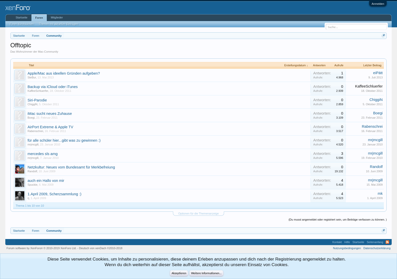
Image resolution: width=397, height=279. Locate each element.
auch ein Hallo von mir (46, 181)
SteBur (32, 77)
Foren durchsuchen (22, 24)
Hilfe (347, 242)
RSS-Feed (387, 242)
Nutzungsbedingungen (347, 248)
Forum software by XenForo (42, 248)
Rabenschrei (35, 131)
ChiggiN (32, 104)
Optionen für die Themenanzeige (198, 213)
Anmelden (378, 3)
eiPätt (378, 73)
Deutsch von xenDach (100, 248)
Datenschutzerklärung (376, 248)
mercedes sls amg (43, 154)
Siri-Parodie (37, 100)
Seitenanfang (375, 242)
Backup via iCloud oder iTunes (53, 87)
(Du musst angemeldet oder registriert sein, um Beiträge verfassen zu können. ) (338, 219)
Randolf (32, 171)
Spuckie (32, 184)
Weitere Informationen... (206, 273)
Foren (39, 17)
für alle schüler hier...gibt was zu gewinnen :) (64, 140)
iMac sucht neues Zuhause (50, 114)
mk (380, 193)
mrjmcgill (33, 144)
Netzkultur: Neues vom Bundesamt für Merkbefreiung (71, 167)
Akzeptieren (179, 273)
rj (28, 198)
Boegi (31, 117)
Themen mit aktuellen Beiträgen (58, 24)
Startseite (21, 17)
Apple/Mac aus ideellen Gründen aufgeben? (64, 73)
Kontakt (337, 242)
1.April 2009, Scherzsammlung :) (55, 194)
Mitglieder (57, 17)
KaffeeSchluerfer (38, 90)
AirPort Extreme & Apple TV (50, 127)
